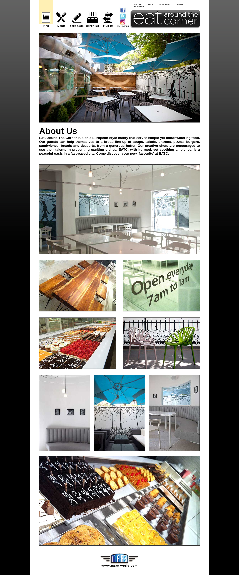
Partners (139, 7)
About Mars (164, 5)
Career (179, 5)
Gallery (138, 5)
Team (150, 5)
